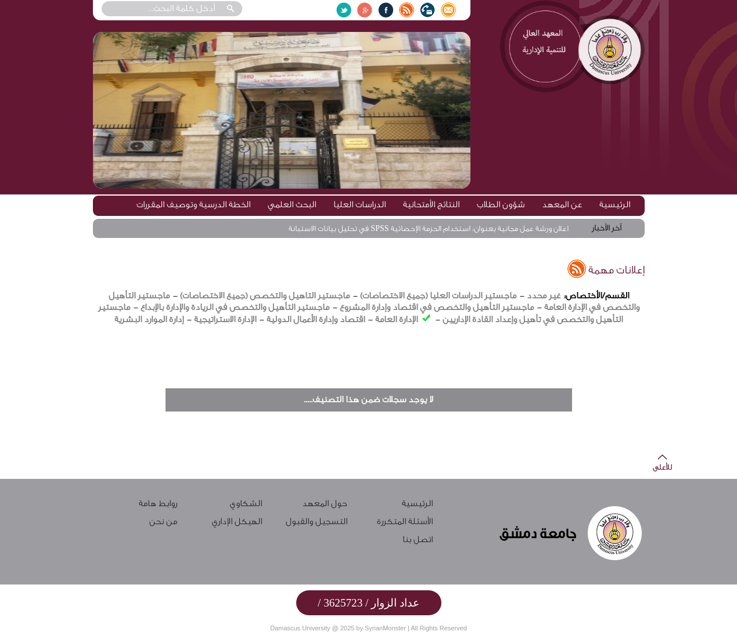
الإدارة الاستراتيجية (225, 319)
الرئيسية (614, 205)
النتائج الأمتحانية (431, 205)
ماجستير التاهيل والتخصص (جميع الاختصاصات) (265, 296)
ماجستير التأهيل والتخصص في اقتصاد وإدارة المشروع (437, 307)
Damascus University (300, 628)
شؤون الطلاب (500, 205)
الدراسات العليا (359, 205)
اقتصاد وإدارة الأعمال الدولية (314, 319)
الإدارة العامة (396, 319)
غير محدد (543, 296)
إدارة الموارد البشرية (149, 319)
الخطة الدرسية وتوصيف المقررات (193, 205)
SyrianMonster (385, 628)
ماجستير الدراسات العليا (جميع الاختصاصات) (438, 296)
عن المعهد (562, 205)
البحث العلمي (292, 205)
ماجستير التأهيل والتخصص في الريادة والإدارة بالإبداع (235, 307)
